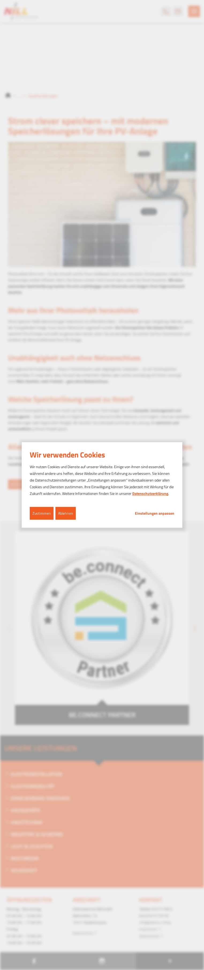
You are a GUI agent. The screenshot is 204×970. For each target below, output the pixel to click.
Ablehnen (65, 513)
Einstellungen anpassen (154, 513)
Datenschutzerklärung (150, 493)
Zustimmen (41, 513)
